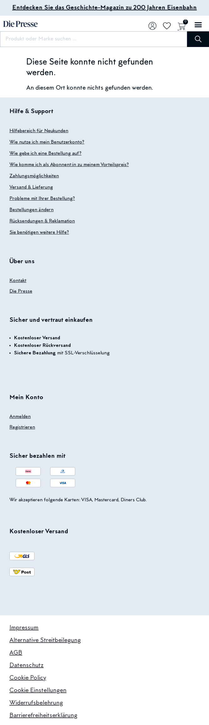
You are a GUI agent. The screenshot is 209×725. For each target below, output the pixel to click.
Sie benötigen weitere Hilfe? (39, 232)
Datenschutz (26, 665)
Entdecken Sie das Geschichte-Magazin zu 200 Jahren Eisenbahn (104, 8)
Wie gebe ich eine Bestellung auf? (45, 153)
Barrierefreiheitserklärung (43, 715)
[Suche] (198, 39)
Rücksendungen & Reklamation (42, 221)
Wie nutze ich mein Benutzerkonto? (46, 142)
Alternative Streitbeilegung (45, 640)
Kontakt (17, 280)
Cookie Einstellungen (37, 690)
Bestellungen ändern (31, 209)
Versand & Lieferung (31, 187)
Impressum (24, 628)
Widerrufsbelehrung (36, 703)
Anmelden (20, 416)
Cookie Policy (27, 678)
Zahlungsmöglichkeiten (34, 176)
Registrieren (22, 427)
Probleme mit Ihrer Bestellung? (42, 198)
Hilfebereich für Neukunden (38, 130)
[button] (198, 25)
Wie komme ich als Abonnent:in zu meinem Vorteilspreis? (69, 164)
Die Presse (20, 291)
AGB (15, 653)
